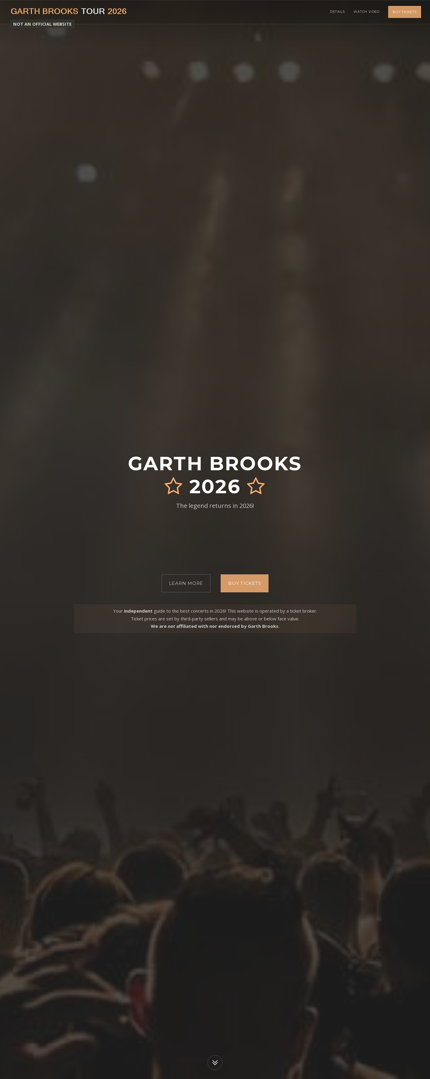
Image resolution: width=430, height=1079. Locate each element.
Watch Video (366, 12)
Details (337, 12)
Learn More (186, 583)
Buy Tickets (405, 12)
